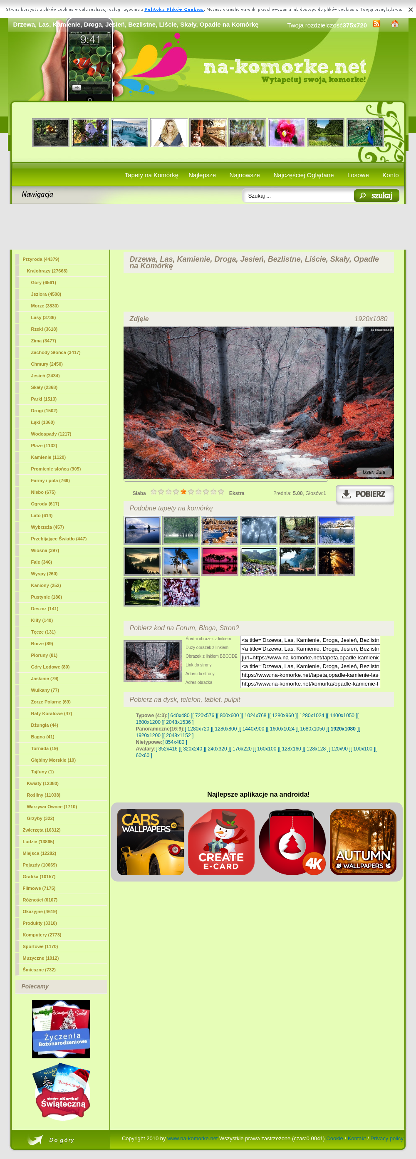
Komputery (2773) (42, 934)
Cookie (334, 1138)
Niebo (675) (43, 492)
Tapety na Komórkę (151, 174)
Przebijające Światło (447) (59, 538)
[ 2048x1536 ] (178, 722)
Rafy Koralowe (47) (51, 713)
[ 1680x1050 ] (312, 729)
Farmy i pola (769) (50, 480)
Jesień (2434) (45, 375)
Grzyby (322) (40, 818)
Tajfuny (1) (42, 771)
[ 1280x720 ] (198, 729)
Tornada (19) (44, 748)
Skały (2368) (44, 387)
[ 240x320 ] (217, 749)
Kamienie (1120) (48, 457)
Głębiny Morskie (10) (53, 760)
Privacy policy (387, 1138)
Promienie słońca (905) (56, 468)
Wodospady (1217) (51, 433)
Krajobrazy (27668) (47, 270)
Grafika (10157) (39, 876)
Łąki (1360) (43, 422)
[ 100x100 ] (363, 749)
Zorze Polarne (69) (51, 701)
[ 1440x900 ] (253, 729)
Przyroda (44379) (41, 259)
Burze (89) (42, 643)
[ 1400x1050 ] (342, 715)
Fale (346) (41, 562)
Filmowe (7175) (39, 888)
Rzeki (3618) (44, 329)
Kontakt (357, 1138)
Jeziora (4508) (46, 294)
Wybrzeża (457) (47, 527)
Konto (390, 174)
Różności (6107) (40, 899)
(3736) (43, 317)
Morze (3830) (45, 305)
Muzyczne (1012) (41, 958)
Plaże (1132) (44, 445)
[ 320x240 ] (192, 749)
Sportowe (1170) (40, 946)
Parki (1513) (44, 398)
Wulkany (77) (45, 690)
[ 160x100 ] (267, 749)
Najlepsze (202, 174)
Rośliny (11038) (44, 794)
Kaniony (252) (46, 585)
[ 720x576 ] (204, 715)
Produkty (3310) (40, 923)
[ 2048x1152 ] (178, 735)
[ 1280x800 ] (226, 729)
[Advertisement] (208, 226)
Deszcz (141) (45, 608)
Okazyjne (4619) (40, 911)
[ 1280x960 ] (283, 715)
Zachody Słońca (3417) (56, 352)
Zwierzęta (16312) (42, 829)
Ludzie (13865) (38, 841)
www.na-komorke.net (192, 1138)
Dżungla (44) (44, 725)
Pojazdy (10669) (40, 864)
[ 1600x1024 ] (282, 729)
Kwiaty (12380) (43, 783)
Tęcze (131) (43, 631)
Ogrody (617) (45, 503)
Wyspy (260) (44, 573)
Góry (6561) (44, 282)
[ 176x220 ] (242, 749)
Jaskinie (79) (45, 678)
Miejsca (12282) (40, 853)
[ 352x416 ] (168, 749)
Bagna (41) (42, 736)
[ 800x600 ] (229, 715)
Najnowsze (245, 174)
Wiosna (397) (45, 550)
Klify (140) (42, 620)
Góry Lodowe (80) (50, 666)
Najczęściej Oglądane (303, 174)
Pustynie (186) (46, 596)
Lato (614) (42, 515)
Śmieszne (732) (39, 969)
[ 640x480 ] (180, 715)
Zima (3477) (44, 340)
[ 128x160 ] (291, 749)
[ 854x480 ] (175, 742)
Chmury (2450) (47, 364)
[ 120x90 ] (340, 749)
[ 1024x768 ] (255, 715)
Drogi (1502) (44, 410)
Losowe (358, 174)
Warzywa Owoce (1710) (52, 806)
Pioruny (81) (44, 655)
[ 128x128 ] (316, 749)
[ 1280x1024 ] (312, 715)
